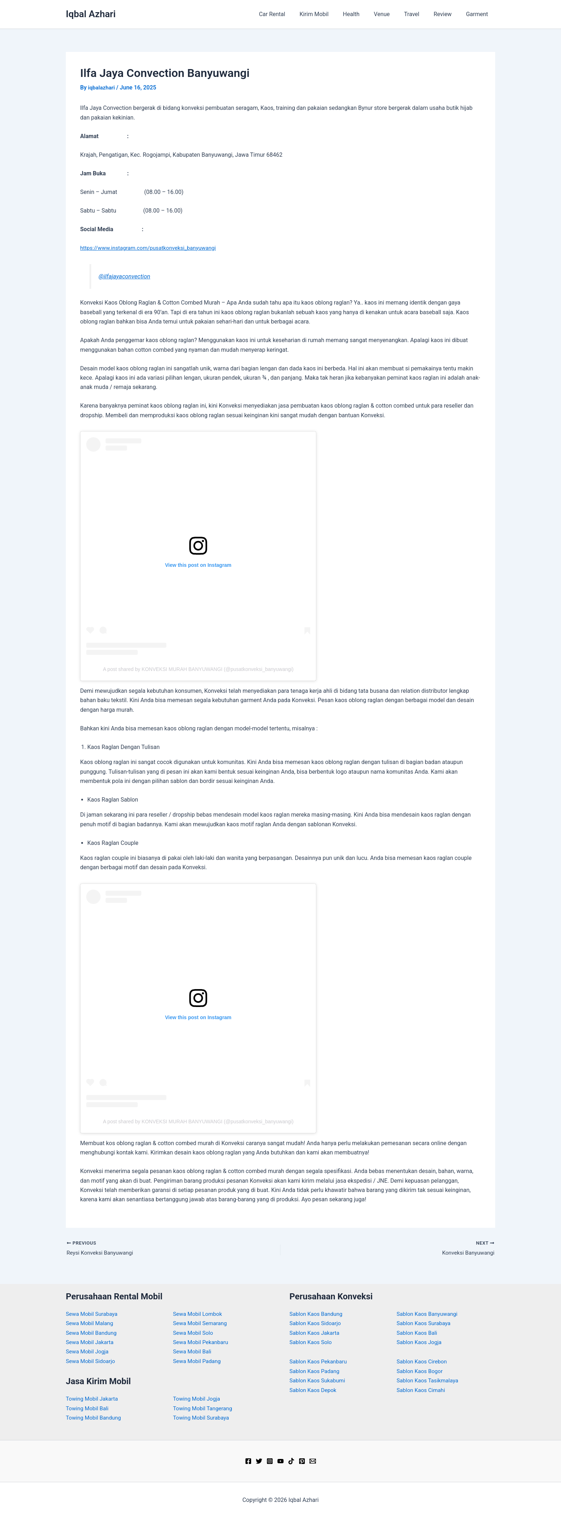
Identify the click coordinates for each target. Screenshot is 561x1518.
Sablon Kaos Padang (315, 1371)
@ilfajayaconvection (125, 275)
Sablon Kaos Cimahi (422, 1390)
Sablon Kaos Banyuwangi (429, 1313)
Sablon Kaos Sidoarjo (316, 1323)
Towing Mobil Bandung (95, 1417)
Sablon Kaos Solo (311, 1342)
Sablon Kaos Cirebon (423, 1361)
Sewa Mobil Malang (91, 1323)
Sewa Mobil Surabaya (93, 1313)
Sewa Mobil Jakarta (91, 1342)
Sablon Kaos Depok (314, 1390)
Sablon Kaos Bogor (421, 1371)
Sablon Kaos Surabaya (425, 1323)
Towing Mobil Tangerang (204, 1408)
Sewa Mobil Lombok (199, 1313)
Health (364, 14)
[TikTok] (291, 1461)
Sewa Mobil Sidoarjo (92, 1361)
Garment (478, 14)
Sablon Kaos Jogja (420, 1342)
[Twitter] (259, 1461)
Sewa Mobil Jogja (88, 1351)
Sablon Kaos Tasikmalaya (429, 1380)
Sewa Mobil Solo (194, 1332)
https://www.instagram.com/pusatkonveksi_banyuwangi (151, 247)
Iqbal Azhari (91, 14)
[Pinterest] (302, 1461)
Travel (418, 14)
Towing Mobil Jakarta (93, 1399)
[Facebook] (248, 1461)
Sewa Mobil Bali (193, 1351)
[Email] (312, 1461)
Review (447, 14)
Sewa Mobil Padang (198, 1361)
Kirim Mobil (329, 14)
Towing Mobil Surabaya (202, 1417)
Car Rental (291, 14)
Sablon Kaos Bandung (317, 1313)
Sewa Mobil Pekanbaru (202, 1342)
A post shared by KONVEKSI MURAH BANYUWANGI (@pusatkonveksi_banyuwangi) (198, 669)
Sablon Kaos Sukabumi (318, 1380)
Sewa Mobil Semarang (201, 1323)
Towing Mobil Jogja (198, 1399)
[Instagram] (270, 1461)
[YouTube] (280, 1461)
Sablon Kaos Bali (418, 1332)
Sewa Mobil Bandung (92, 1332)
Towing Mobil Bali (88, 1408)
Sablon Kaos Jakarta (315, 1332)
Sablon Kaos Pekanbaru (319, 1361)
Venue (392, 14)
